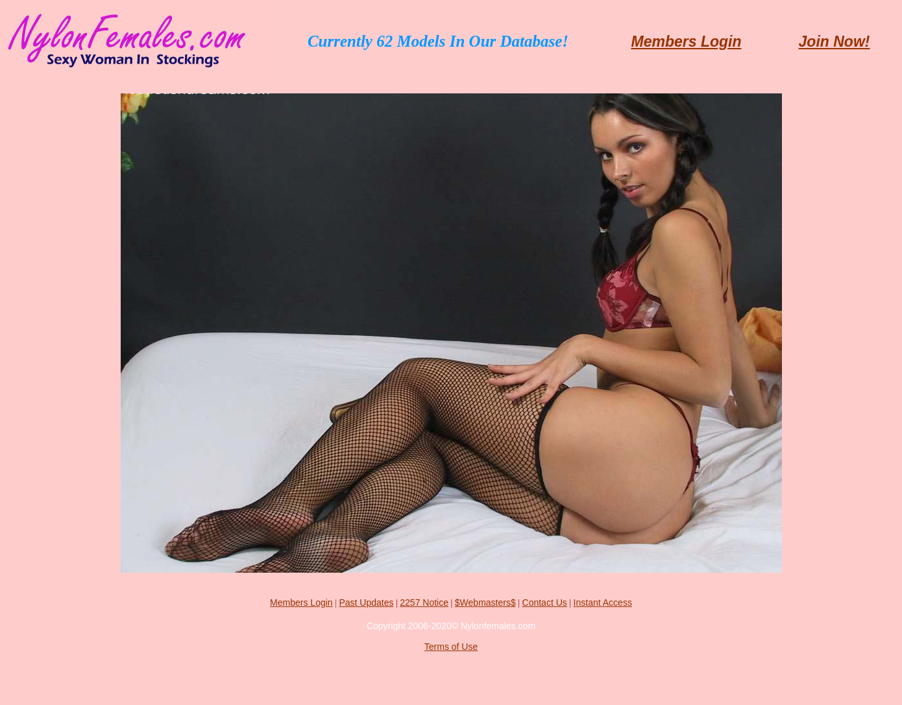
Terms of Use (451, 646)
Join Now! (834, 41)
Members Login (686, 41)
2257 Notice (424, 602)
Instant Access (603, 602)
